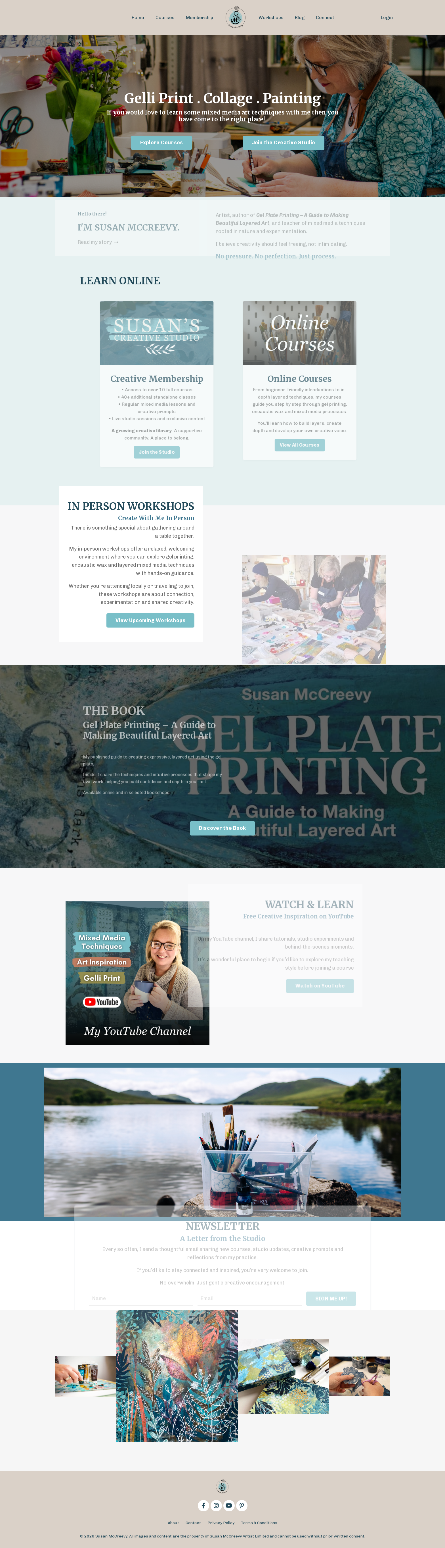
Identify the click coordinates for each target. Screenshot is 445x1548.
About (173, 1522)
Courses (165, 17)
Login (387, 17)
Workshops (271, 17)
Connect (325, 17)
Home (138, 17)
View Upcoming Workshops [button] (151, 620)
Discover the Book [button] (222, 828)
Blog (300, 17)
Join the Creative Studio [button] (283, 142)
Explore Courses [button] (161, 142)
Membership (199, 17)
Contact (193, 1522)
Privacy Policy (220, 1522)
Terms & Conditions (259, 1522)
